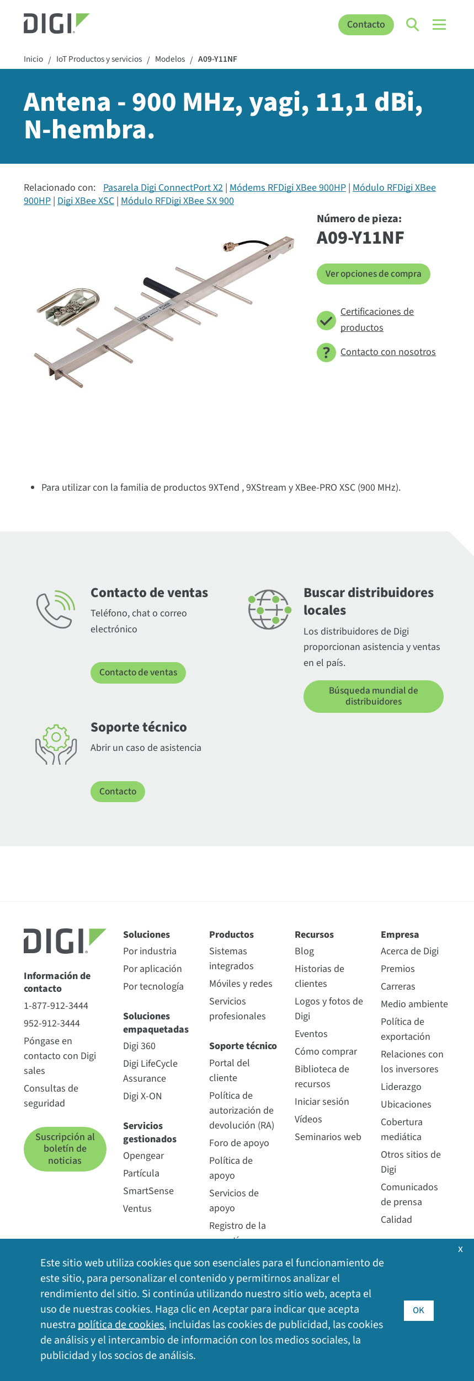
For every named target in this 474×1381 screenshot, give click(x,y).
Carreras (398, 988)
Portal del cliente (229, 1071)
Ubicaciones (406, 1106)
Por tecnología (153, 988)
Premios (398, 970)
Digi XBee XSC (85, 201)
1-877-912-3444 (56, 1006)
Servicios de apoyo (234, 1201)
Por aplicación (152, 970)
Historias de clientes (319, 977)
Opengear (143, 1156)
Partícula (141, 1174)
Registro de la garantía (237, 1233)
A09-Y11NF (227, 60)
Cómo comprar (326, 1053)
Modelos (178, 60)
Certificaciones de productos (365, 320)
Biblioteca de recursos (322, 1077)
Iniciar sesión (322, 1103)
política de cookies (121, 1325)
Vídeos (308, 1120)
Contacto (366, 24)
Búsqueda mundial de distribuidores (373, 697)
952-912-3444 (52, 1024)
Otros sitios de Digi (411, 1163)
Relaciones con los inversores (412, 1063)
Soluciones (146, 935)
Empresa (400, 935)
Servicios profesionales (237, 1010)
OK (418, 1309)
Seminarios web (328, 1138)
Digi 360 (139, 1047)
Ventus (137, 1209)
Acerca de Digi (410, 952)
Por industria (150, 952)
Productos (231, 935)
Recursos (314, 935)
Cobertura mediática (402, 1130)
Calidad (396, 1221)
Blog (304, 952)
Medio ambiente (414, 1005)
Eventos (311, 1035)
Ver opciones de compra (376, 274)
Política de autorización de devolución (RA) (241, 1111)
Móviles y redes (241, 985)
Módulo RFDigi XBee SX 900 (177, 201)
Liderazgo (401, 1088)
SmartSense (148, 1192)
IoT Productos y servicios (103, 60)
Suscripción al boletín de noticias (65, 1149)
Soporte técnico (243, 1047)
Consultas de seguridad (51, 1096)
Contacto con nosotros (376, 353)
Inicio (34, 60)
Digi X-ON (142, 1097)
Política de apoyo (231, 1168)
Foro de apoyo (239, 1144)
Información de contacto (57, 983)
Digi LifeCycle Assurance (150, 1071)
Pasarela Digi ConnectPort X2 (163, 189)
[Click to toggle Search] (413, 25)
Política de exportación (405, 1030)
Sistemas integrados (231, 959)
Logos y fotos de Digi (329, 1010)
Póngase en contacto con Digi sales (60, 1056)
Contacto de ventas (139, 673)
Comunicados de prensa (409, 1195)
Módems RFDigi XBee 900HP (288, 189)
